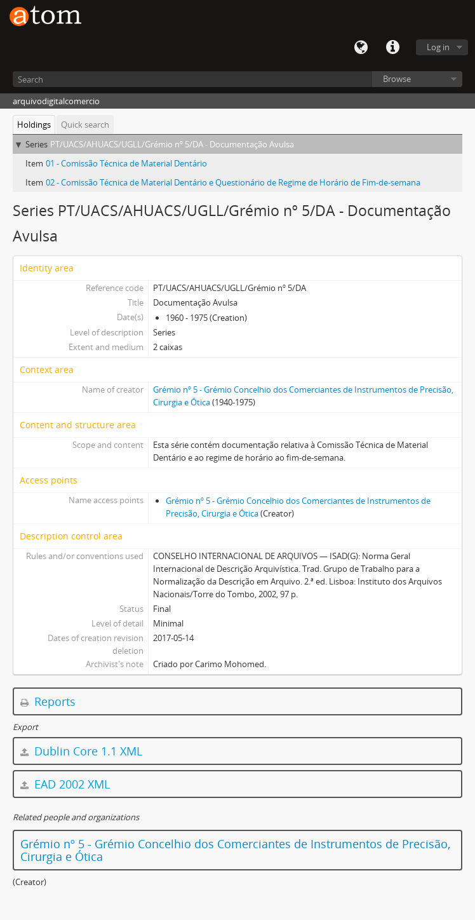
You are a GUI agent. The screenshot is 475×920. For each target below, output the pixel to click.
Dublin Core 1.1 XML (81, 751)
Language (361, 48)
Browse (397, 79)
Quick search (85, 124)
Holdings (34, 124)
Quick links (392, 48)
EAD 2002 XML (65, 784)
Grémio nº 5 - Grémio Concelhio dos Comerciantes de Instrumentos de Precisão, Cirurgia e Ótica (235, 850)
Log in (438, 47)
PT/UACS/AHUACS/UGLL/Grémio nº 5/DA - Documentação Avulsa (172, 144)
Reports (48, 701)
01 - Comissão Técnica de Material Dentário (126, 163)
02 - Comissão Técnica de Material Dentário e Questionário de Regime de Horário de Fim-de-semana (233, 182)
